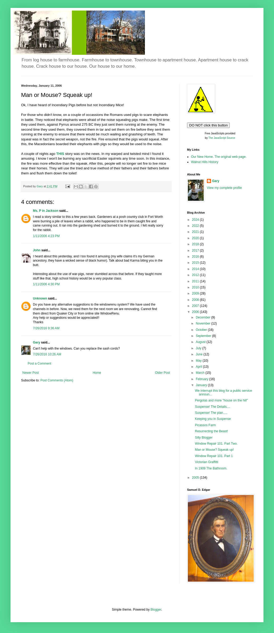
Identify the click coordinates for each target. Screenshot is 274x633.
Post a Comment (39, 363)
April (199, 367)
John (37, 250)
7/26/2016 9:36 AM (46, 328)
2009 (196, 293)
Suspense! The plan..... (211, 413)
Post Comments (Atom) (56, 380)
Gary (36, 342)
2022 (196, 226)
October (202, 330)
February (202, 379)
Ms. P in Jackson (45, 211)
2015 (196, 262)
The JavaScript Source (221, 137)
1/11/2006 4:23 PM (46, 236)
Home (97, 373)
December (203, 317)
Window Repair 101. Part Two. (216, 443)
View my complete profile (224, 188)
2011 (196, 281)
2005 (196, 477)
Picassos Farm (205, 425)
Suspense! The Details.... (212, 407)
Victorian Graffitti (206, 462)
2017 (196, 250)
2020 (196, 238)
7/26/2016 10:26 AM (47, 354)
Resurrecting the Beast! (211, 431)
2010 (196, 287)
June (199, 354)
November (203, 323)
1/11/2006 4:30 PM (46, 284)
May (199, 360)
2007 (196, 306)
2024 (196, 220)
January (202, 385)
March (201, 373)
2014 (196, 269)
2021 (196, 232)
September (204, 336)
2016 (196, 256)
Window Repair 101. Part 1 (214, 456)
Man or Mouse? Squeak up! (214, 450)
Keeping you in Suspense (213, 419)
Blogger (155, 609)
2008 (196, 300)
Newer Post (30, 373)
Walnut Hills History (204, 162)
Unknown (40, 298)
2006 (196, 312)
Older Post (162, 373)
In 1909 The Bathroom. (211, 468)
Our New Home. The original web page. (219, 157)
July (199, 348)
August (201, 342)
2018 (196, 244)
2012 (196, 275)
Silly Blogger (204, 437)
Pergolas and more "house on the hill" (221, 400)
